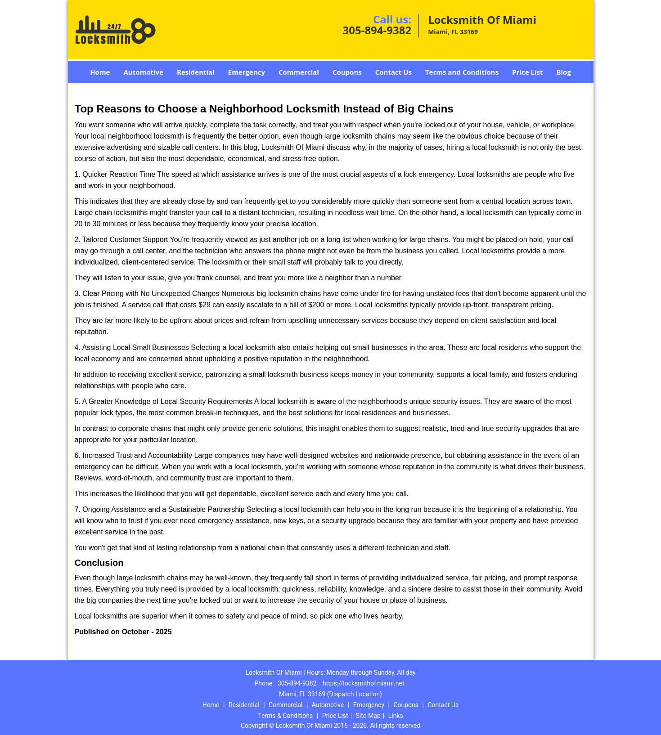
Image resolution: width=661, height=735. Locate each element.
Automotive (143, 71)
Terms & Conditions (285, 715)
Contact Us (393, 71)
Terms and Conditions (462, 71)
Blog (563, 71)
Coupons (347, 71)
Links (395, 715)
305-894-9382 (376, 29)
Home (100, 71)
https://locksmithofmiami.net (364, 683)
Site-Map (368, 715)
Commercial (299, 71)
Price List (527, 71)
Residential (196, 71)
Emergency (246, 71)
